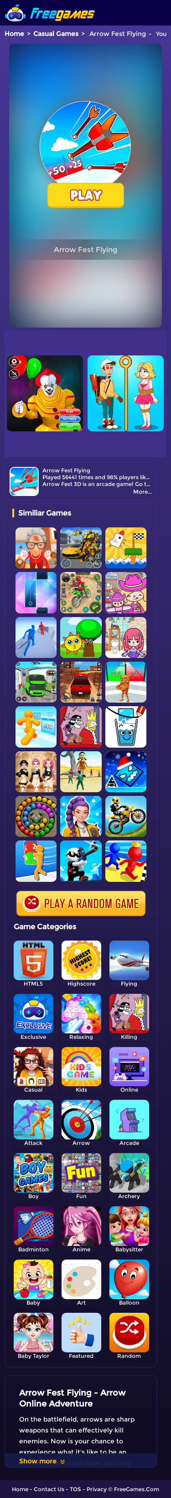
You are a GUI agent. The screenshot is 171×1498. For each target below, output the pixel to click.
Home (14, 34)
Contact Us (49, 1489)
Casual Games (55, 34)
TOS (75, 1489)
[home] (50, 3)
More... (142, 491)
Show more (42, 1461)
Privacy (97, 1489)
